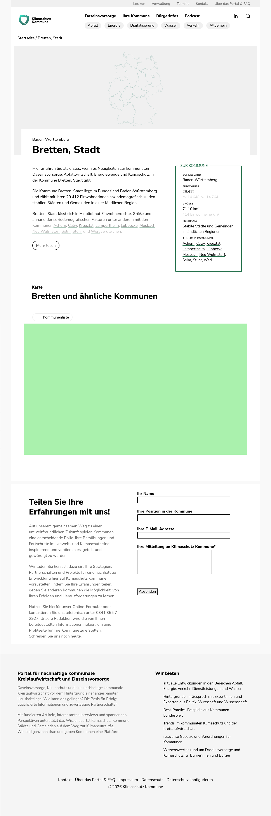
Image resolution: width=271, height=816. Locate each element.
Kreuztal (86, 225)
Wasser (170, 25)
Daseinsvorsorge (100, 16)
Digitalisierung (142, 25)
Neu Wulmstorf (46, 231)
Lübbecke (129, 225)
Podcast (192, 16)
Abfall (93, 25)
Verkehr (193, 25)
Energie (114, 25)
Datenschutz (152, 779)
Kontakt (202, 3)
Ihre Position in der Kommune (164, 511)
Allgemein (218, 25)
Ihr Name (145, 493)
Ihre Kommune (136, 16)
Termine (183, 3)
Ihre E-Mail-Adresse (155, 529)
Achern (60, 225)
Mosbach (147, 225)
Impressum (128, 779)
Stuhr (77, 231)
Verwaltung (161, 3)
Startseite (26, 38)
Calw (72, 225)
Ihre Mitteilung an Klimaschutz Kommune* (176, 546)
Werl (95, 231)
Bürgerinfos (167, 16)
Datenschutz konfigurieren (190, 779)
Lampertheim (107, 225)
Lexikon (139, 3)
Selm (66, 231)
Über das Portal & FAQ (232, 3)
